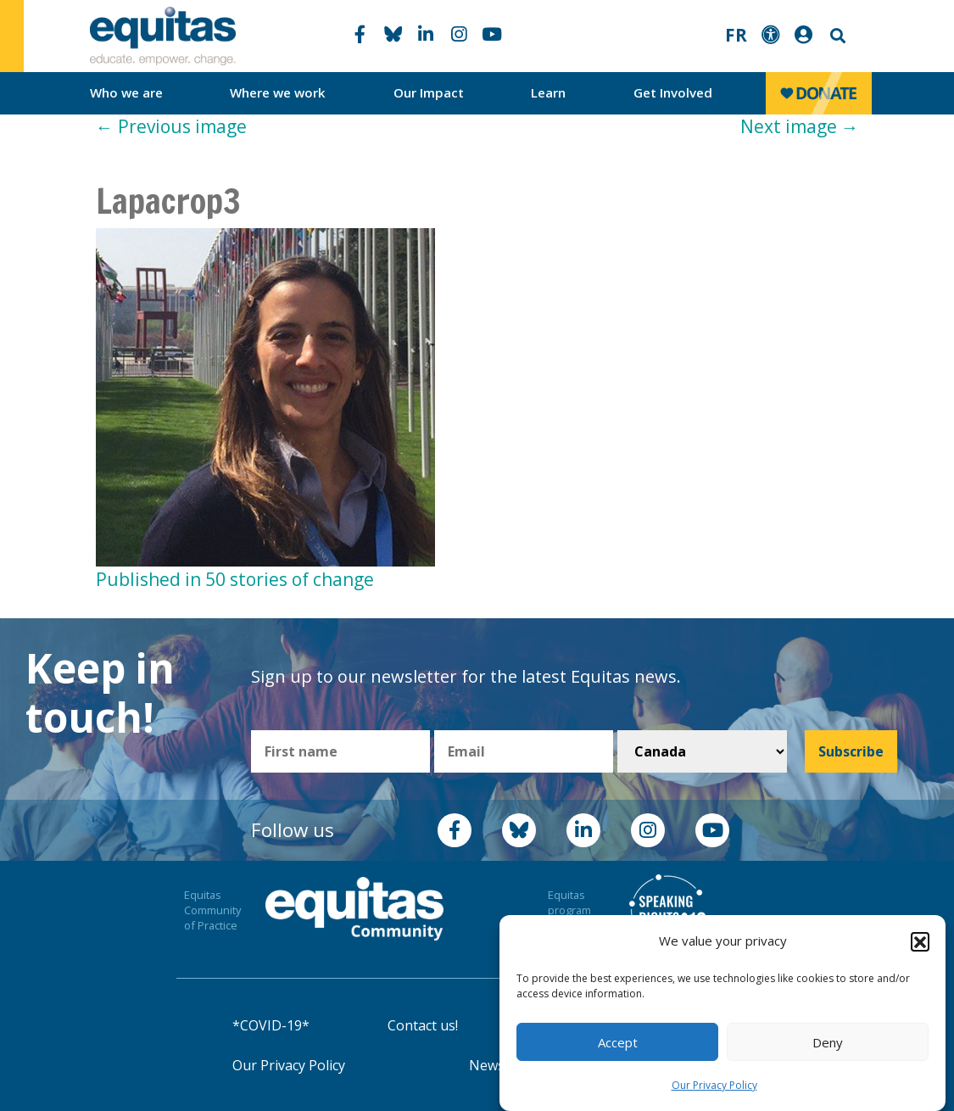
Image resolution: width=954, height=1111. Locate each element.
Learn (548, 92)
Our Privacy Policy (714, 1085)
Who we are (126, 92)
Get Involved (672, 92)
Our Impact (428, 92)
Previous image (171, 126)
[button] (920, 941)
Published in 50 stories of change (235, 579)
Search (836, 36)
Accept (618, 1042)
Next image (799, 126)
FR (736, 35)
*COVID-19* (271, 1025)
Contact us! (423, 1025)
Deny (827, 1042)
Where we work (278, 92)
